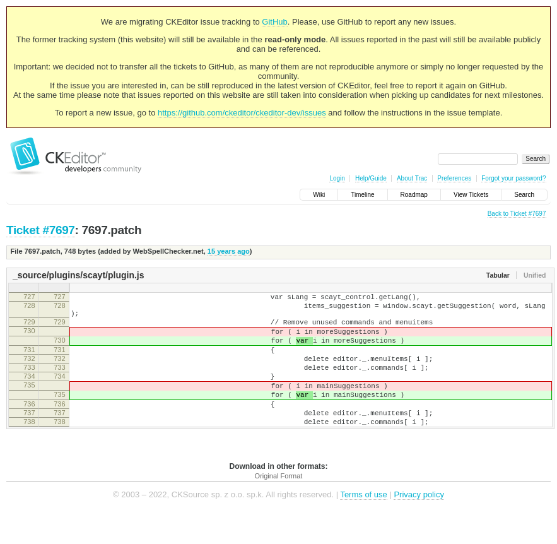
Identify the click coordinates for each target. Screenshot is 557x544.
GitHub (274, 22)
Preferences (454, 178)
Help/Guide (371, 178)
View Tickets (471, 194)
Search (524, 194)
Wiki (319, 194)
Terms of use (363, 524)
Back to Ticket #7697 (517, 213)
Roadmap (414, 194)
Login (336, 178)
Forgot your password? (513, 178)
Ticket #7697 (40, 230)
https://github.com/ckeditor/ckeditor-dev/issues (242, 112)
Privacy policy (418, 524)
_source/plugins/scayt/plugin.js (78, 275)
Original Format (279, 506)
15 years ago (229, 251)
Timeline (362, 194)
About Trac (412, 178)
